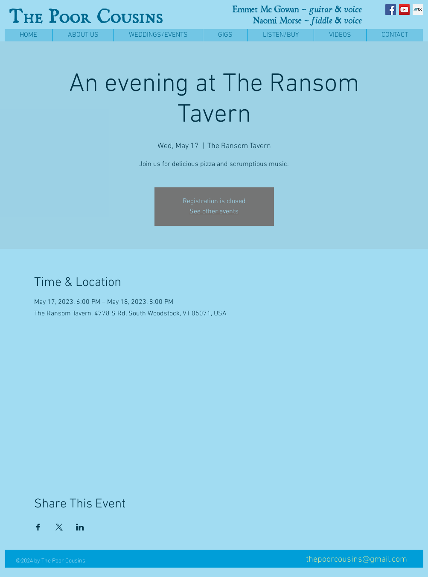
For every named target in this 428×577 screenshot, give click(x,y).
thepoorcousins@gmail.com (356, 559)
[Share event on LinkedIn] (80, 527)
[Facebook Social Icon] (390, 9)
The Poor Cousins (86, 16)
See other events (214, 211)
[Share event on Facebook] (38, 527)
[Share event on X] (59, 527)
